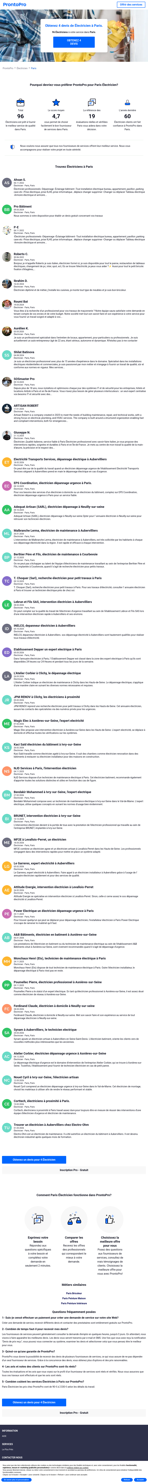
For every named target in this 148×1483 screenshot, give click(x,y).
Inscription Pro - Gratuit (74, 1170)
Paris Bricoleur (74, 1293)
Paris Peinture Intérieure (74, 1303)
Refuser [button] (127, 1480)
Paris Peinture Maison (74, 1298)
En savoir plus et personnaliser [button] (16, 1480)
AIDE (4, 1436)
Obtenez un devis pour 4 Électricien (34, 1159)
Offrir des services (131, 4)
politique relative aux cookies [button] (77, 1468)
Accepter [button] (140, 1480)
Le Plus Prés (7, 1449)
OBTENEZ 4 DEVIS (74, 42)
